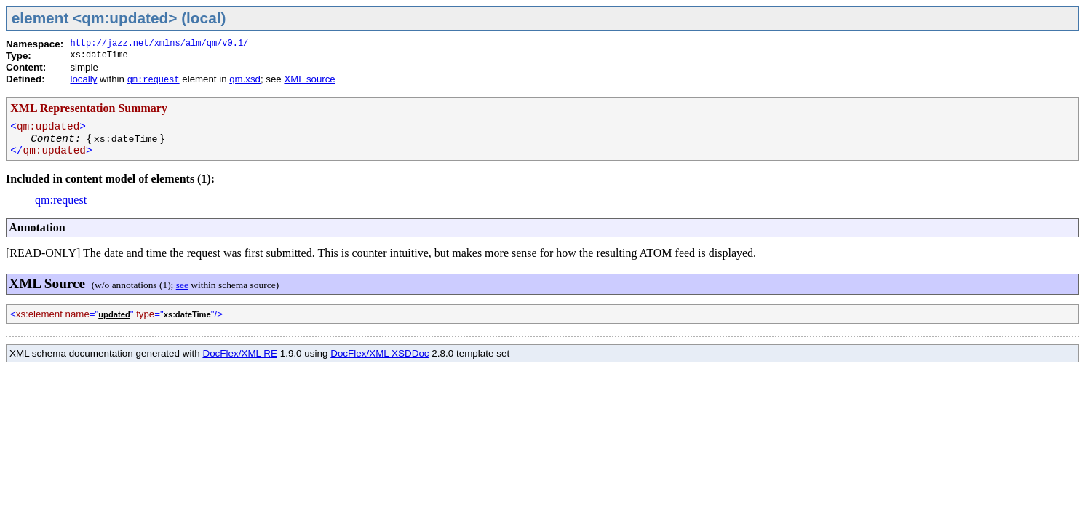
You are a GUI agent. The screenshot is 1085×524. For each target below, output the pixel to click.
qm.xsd (245, 79)
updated (114, 314)
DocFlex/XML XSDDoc (379, 353)
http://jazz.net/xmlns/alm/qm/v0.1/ (159, 44)
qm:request (153, 80)
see (182, 284)
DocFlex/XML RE (239, 353)
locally (83, 79)
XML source (309, 79)
